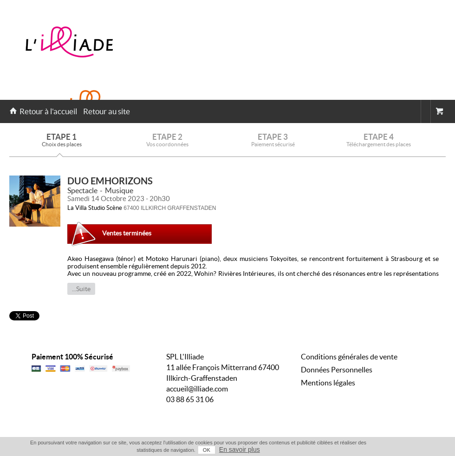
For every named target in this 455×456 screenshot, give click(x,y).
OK (206, 450)
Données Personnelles (336, 369)
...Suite (81, 289)
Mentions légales (328, 382)
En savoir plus (239, 449)
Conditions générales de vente (349, 356)
